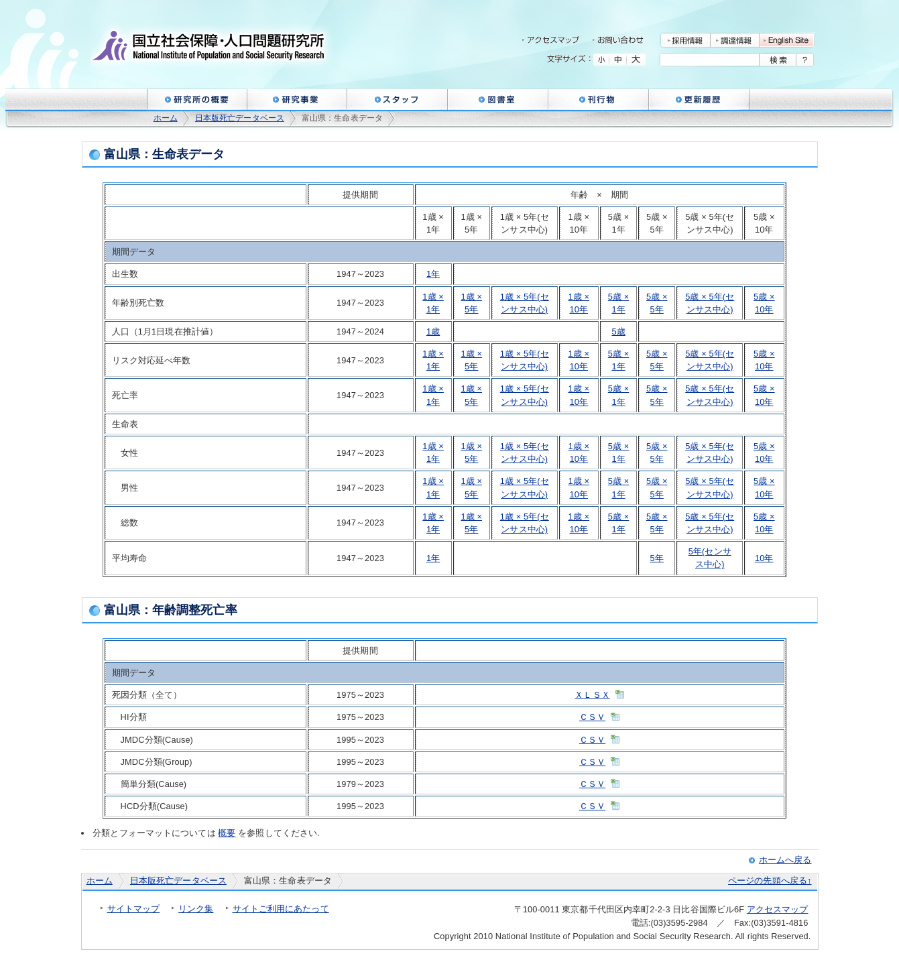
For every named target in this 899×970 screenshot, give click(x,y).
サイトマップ (133, 909)
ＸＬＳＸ (592, 695)
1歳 (433, 331)
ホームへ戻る (785, 860)
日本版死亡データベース (239, 118)
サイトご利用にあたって (281, 909)
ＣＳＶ (592, 717)
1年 (433, 274)
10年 (764, 558)
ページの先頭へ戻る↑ (769, 880)
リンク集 (195, 909)
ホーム (166, 118)
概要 (226, 833)
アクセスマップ (777, 909)
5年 (657, 558)
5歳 (618, 331)
